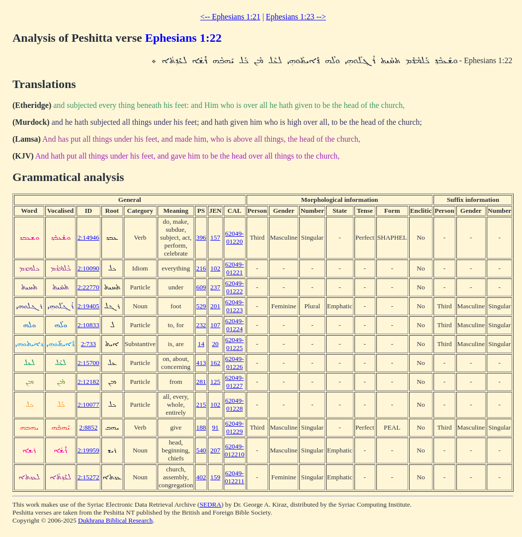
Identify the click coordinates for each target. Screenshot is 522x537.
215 (201, 404)
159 (215, 477)
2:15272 (88, 477)
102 (215, 268)
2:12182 (88, 381)
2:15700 (88, 362)
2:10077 (88, 404)
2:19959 (88, 450)
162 (215, 362)
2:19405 (88, 306)
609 (201, 287)
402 (201, 477)
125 (215, 381)
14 (201, 344)
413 (201, 362)
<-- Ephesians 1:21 (230, 16)
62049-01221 (234, 268)
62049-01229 (234, 427)
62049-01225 (234, 344)
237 (215, 287)
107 (215, 325)
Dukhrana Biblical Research (115, 520)
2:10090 (88, 268)
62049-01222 (234, 287)
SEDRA (210, 504)
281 (201, 381)
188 (201, 427)
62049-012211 (235, 477)
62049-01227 (234, 381)
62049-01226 (234, 362)
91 (215, 427)
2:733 (88, 344)
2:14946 (88, 237)
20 (215, 344)
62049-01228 (234, 404)
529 (201, 306)
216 (201, 268)
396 (201, 237)
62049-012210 (235, 450)
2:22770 (88, 287)
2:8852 (88, 427)
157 (215, 237)
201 (215, 306)
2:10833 (88, 325)
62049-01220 (234, 237)
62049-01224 (234, 325)
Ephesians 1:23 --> (296, 16)
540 (201, 450)
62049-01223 (234, 306)
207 (215, 450)
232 (201, 325)
